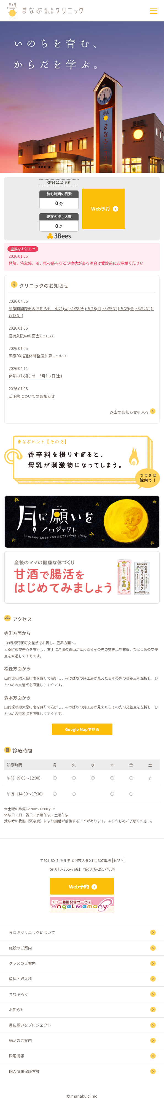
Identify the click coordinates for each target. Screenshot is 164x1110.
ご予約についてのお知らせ (32, 396)
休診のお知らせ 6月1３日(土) (35, 376)
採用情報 (16, 1055)
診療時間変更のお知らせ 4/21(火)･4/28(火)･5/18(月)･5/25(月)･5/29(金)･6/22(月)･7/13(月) (81, 312)
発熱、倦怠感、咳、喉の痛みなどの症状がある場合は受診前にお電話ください (76, 263)
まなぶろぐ (18, 994)
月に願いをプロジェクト (30, 1025)
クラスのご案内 (22, 963)
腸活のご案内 (20, 1040)
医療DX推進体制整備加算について (38, 355)
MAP (117, 860)
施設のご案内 (20, 948)
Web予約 (100, 208)
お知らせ (16, 1009)
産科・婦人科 (20, 978)
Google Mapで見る (82, 729)
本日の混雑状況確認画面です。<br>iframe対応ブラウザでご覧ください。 (59, 208)
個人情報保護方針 (24, 1071)
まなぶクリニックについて (32, 932)
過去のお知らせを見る (129, 412)
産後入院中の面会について (32, 335)
